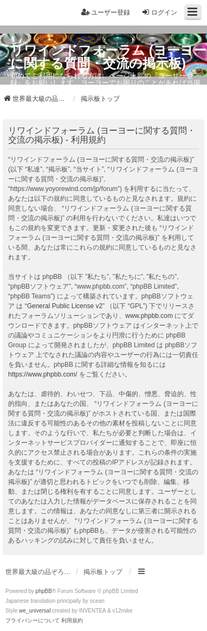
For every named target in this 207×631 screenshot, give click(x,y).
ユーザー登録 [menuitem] (105, 12)
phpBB (44, 591)
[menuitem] (32, 621)
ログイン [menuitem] (159, 12)
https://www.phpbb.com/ (42, 374)
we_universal (34, 611)
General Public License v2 (64, 306)
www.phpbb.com (149, 316)
